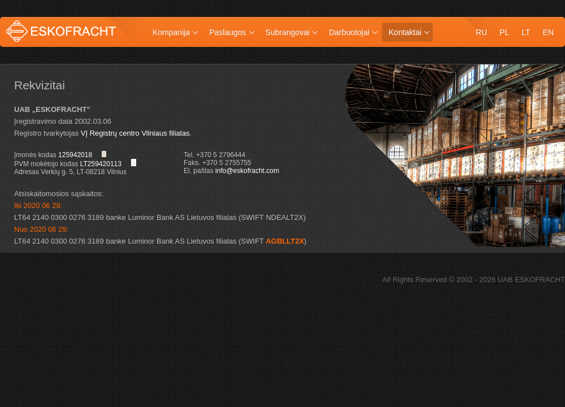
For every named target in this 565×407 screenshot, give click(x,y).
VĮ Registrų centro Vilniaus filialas (135, 133)
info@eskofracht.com (247, 171)
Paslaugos (227, 32)
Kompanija (171, 32)
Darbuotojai (349, 32)
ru (481, 32)
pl (504, 32)
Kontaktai (405, 32)
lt (525, 32)
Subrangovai (288, 32)
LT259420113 (100, 164)
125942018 (75, 155)
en (548, 32)
